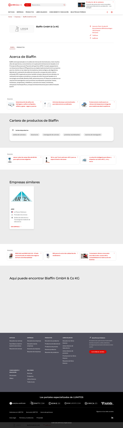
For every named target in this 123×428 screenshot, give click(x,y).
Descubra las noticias (15, 341)
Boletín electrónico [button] (78, 12)
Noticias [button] (11, 12)
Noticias (29, 373)
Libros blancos (31, 379)
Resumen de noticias (15, 349)
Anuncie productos (50, 349)
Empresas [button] (20, 12)
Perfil (12, 47)
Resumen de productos (52, 352)
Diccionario (12, 375)
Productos (21, 47)
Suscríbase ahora (97, 352)
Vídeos (11, 378)
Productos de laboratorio (52, 344)
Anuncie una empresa (33, 349)
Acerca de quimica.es (47, 412)
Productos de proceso (51, 346)
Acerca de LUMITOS (32, 412)
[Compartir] (107, 12)
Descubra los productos (52, 341)
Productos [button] (30, 12)
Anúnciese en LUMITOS (16, 412)
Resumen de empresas (34, 351)
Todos (27, 5)
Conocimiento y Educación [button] (58, 12)
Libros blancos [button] (41, 12)
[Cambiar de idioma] (112, 12)
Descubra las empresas (34, 341)
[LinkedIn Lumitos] (112, 418)
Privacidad (40, 418)
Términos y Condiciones (26, 418)
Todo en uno (31, 382)
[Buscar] (64, 5)
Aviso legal (12, 418)
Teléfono (93, 35)
